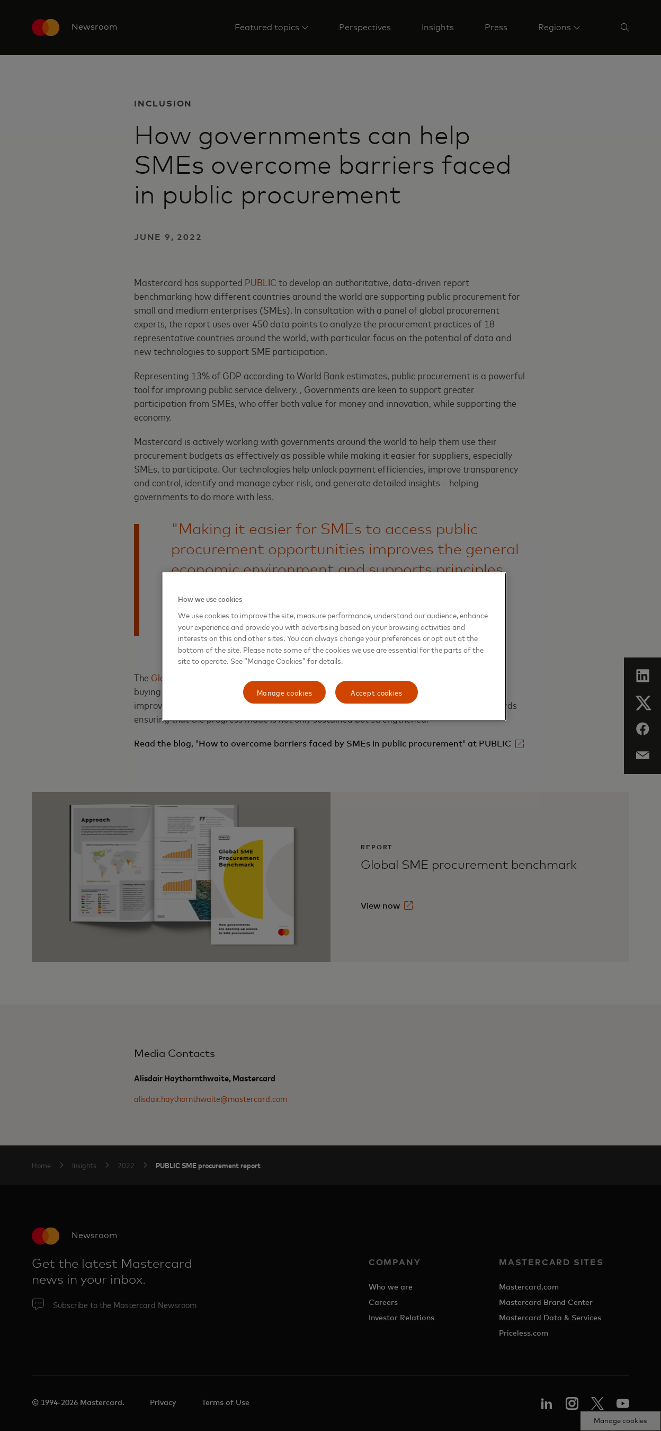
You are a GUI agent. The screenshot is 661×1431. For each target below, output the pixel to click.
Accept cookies (377, 692)
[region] (334, 646)
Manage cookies (284, 692)
